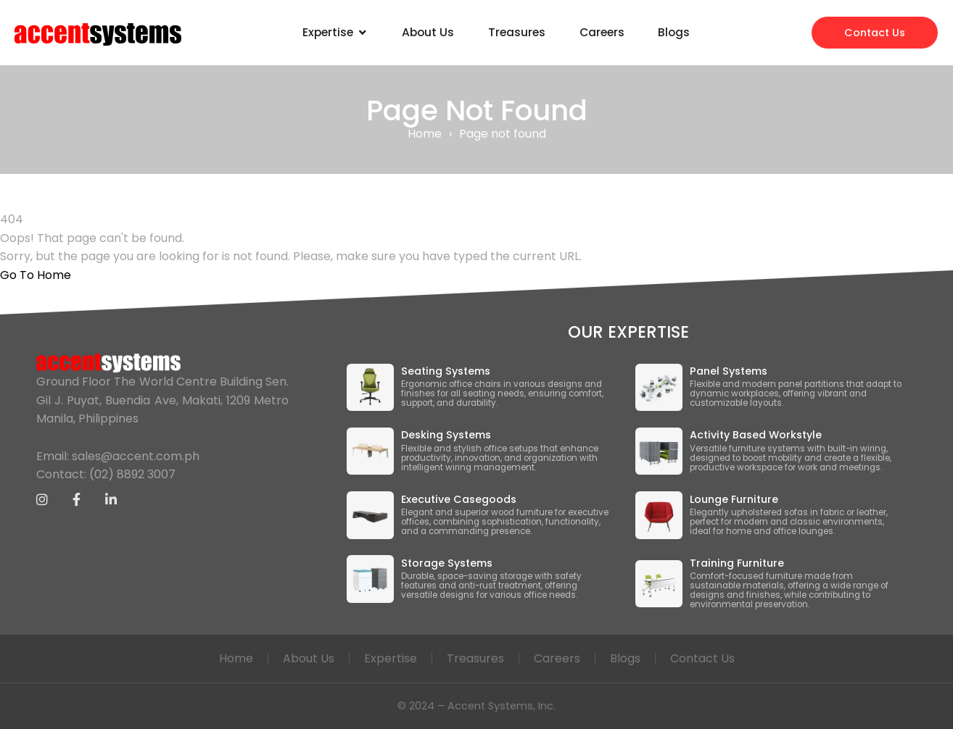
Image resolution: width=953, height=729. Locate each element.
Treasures (475, 658)
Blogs (625, 658)
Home (425, 133)
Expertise (390, 658)
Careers (557, 658)
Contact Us (702, 658)
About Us (308, 658)
